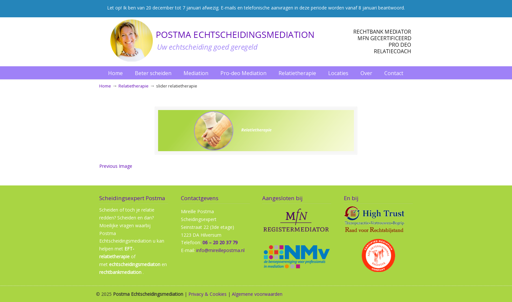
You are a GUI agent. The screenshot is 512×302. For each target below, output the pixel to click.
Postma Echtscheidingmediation (256, 40)
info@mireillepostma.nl (220, 250)
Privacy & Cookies (207, 294)
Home (105, 86)
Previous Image (115, 166)
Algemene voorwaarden (257, 294)
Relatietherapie (134, 86)
